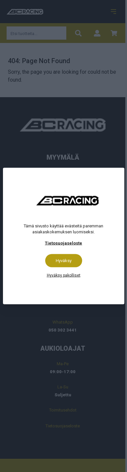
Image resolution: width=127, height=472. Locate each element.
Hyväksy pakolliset (63, 275)
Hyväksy (64, 260)
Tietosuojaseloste (63, 243)
